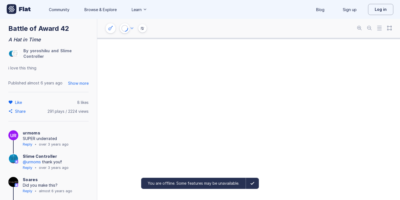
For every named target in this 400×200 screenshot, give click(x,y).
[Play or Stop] (125, 28)
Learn (139, 9)
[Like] (19, 102)
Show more (78, 83)
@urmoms (32, 161)
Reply (27, 144)
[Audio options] (132, 28)
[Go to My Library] (19, 9)
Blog (320, 9)
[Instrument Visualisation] (142, 28)
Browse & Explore (100, 9)
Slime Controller (40, 156)
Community (59, 9)
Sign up (350, 9)
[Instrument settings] (111, 28)
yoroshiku (40, 50)
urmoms (31, 133)
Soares (30, 179)
